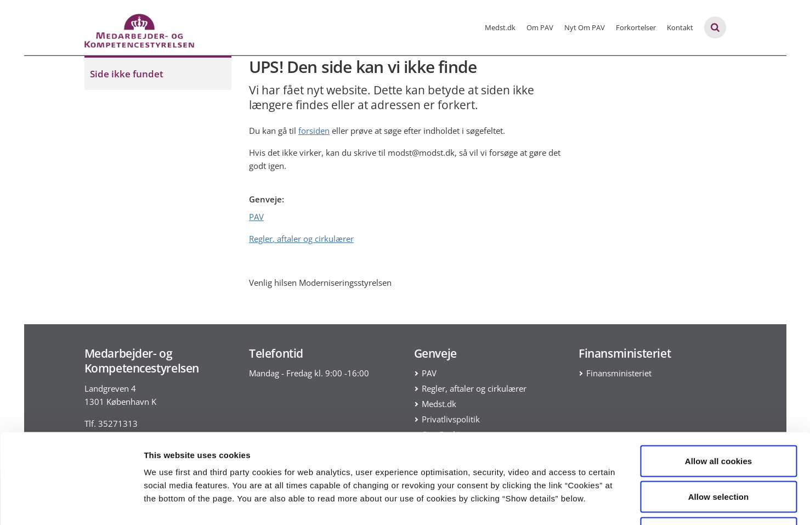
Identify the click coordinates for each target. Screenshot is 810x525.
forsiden (314, 130)
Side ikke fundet (126, 73)
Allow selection (718, 417)
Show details (575, 503)
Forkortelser (636, 27)
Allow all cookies (718, 381)
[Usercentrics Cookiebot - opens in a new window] (71, 503)
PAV (256, 216)
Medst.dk (500, 27)
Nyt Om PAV (584, 27)
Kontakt (680, 27)
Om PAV (539, 27)
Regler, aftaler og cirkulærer (301, 238)
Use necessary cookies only (718, 453)
